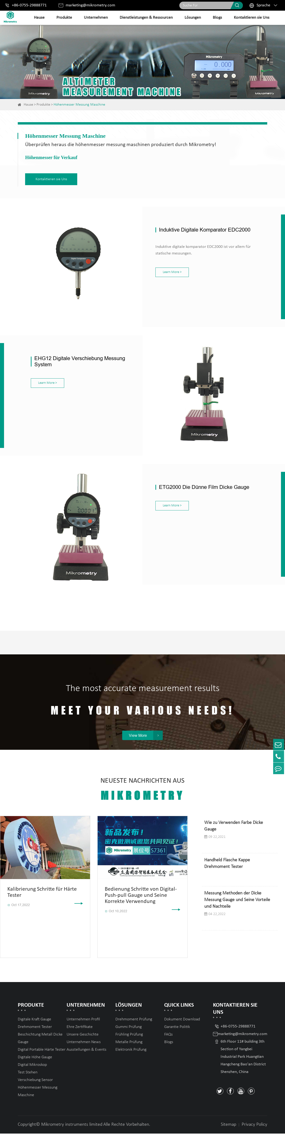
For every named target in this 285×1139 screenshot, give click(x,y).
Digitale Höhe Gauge (35, 1062)
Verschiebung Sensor (35, 1085)
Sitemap (228, 1130)
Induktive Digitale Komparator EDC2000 (192, 229)
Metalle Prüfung (128, 1047)
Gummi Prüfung (128, 1032)
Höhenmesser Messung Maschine (79, 105)
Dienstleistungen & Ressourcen (146, 17)
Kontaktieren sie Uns (251, 17)
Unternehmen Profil (83, 1025)
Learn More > (159, 271)
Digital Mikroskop (32, 1070)
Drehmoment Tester (35, 1032)
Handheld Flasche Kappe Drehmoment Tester (227, 869)
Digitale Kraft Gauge (34, 1025)
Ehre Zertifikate (80, 1032)
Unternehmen (96, 17)
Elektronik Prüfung (130, 1055)
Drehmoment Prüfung (133, 1025)
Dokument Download (182, 1025)
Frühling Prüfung (129, 1040)
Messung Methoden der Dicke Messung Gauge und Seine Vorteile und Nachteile (237, 905)
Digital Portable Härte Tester (41, 1055)
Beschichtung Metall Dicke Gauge (40, 1044)
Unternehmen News (84, 1047)
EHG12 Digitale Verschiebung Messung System (79, 358)
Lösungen (193, 17)
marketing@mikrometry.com (90, 5)
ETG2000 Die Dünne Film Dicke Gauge (192, 482)
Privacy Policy (254, 1130)
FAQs (168, 1040)
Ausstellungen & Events (86, 1055)
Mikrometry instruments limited (71, 1130)
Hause (39, 17)
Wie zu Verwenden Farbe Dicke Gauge (233, 831)
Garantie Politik (177, 1032)
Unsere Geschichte (83, 1040)
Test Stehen (27, 1078)
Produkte (64, 17)
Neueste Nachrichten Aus (142, 795)
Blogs (217, 17)
